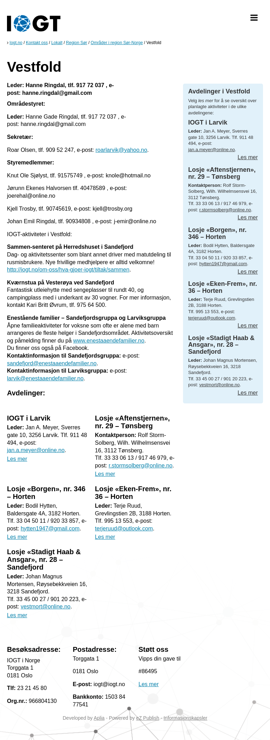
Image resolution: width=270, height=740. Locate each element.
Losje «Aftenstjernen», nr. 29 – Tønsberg (132, 422)
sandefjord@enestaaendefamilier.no (51, 363)
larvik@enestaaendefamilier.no (45, 378)
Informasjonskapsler (185, 718)
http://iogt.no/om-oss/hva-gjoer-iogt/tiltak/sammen (68, 270)
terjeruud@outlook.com (124, 528)
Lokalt (57, 42)
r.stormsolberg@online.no (141, 465)
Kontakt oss (37, 42)
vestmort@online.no (46, 606)
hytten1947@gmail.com (50, 528)
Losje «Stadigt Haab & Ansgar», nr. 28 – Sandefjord (44, 559)
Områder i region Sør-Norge (117, 42)
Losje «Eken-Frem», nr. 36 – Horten (222, 287)
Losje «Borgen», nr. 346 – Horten (217, 233)
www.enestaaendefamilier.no (108, 341)
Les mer (17, 459)
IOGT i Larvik (28, 418)
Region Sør (76, 42)
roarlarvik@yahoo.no (121, 150)
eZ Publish (147, 718)
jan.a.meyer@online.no (36, 450)
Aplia (99, 718)
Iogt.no (15, 42)
